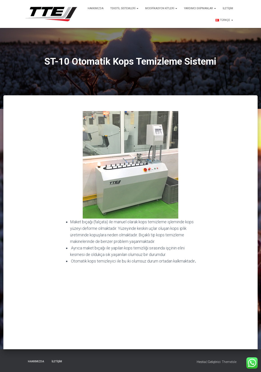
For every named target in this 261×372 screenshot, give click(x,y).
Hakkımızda (95, 8)
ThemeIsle (229, 362)
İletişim (228, 8)
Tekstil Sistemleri (124, 8)
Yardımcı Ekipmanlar (200, 8)
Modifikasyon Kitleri (161, 8)
